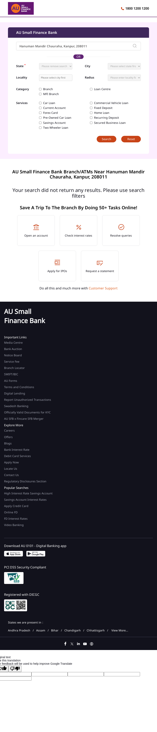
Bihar (54, 630)
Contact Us (11, 475)
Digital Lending (14, 393)
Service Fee (11, 361)
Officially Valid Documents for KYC (27, 412)
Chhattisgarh (96, 630)
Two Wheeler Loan (55, 127)
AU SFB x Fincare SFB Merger (24, 419)
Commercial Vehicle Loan (111, 103)
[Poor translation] (14, 668)
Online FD (11, 512)
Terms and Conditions (19, 387)
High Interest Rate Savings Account (28, 493)
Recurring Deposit (106, 117)
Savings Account (54, 122)
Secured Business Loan (110, 122)
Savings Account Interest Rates (25, 500)
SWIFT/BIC (11, 374)
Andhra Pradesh (19, 630)
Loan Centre (102, 89)
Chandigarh (72, 630)
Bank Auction (13, 349)
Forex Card (50, 112)
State (21, 66)
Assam (40, 630)
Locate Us (10, 469)
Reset (131, 139)
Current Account (54, 108)
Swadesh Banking (16, 406)
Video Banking (14, 525)
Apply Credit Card (16, 506)
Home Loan (101, 112)
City (87, 66)
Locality (21, 77)
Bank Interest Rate (16, 450)
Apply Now (11, 462)
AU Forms (10, 381)
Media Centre (13, 342)
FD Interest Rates (16, 518)
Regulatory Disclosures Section (25, 481)
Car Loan (49, 103)
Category (22, 89)
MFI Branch (51, 94)
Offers (8, 437)
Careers (9, 430)
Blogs (8, 443)
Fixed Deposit (103, 108)
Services (22, 103)
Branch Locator (14, 368)
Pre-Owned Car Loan (57, 117)
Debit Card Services (17, 456)
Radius (89, 77)
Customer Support (103, 288)
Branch (48, 89)
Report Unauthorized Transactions (27, 400)
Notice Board (13, 355)
